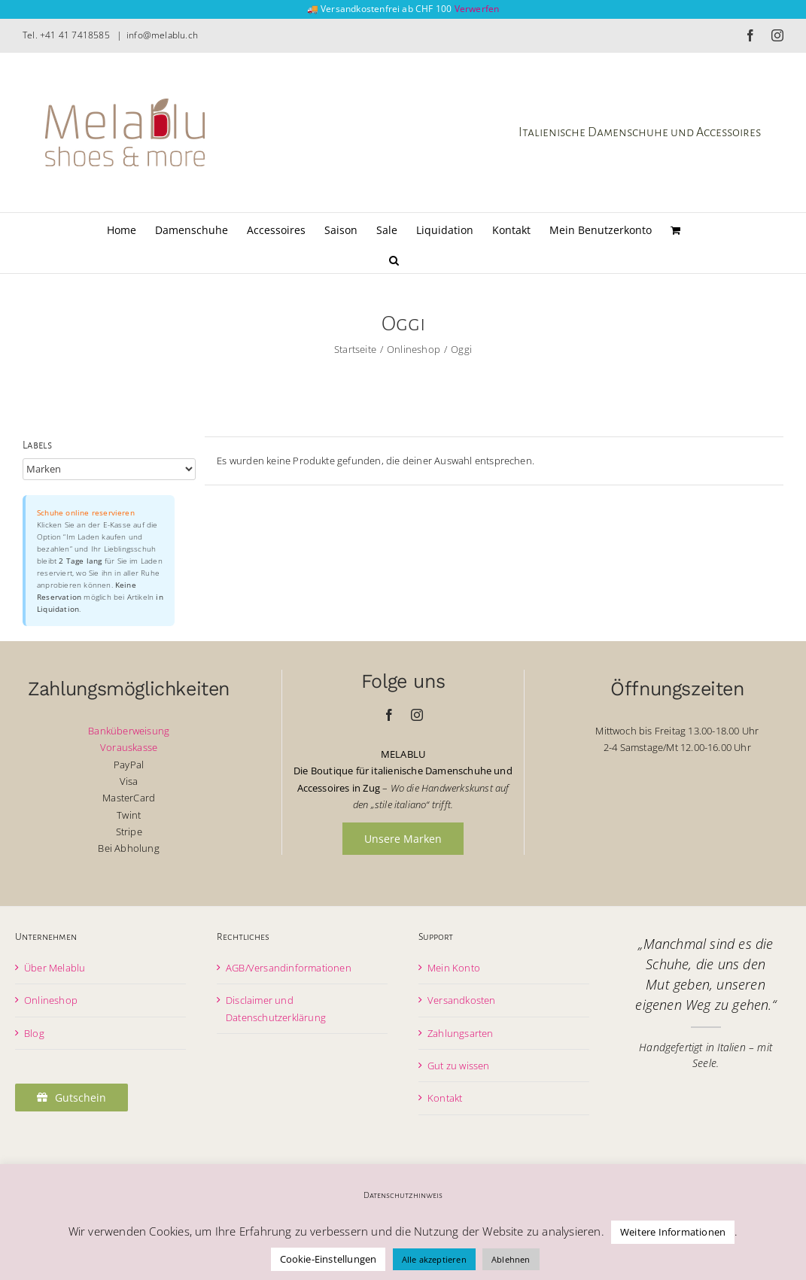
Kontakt (444, 1098)
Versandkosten (461, 1000)
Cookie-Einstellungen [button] (328, 1259)
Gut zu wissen (458, 1065)
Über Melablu (54, 967)
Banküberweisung (128, 730)
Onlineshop (51, 1000)
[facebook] (389, 715)
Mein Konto (453, 967)
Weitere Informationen (672, 1232)
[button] (394, 258)
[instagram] (417, 715)
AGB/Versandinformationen (288, 967)
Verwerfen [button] (477, 8)
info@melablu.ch (162, 35)
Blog (34, 1033)
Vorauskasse (128, 747)
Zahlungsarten (460, 1033)
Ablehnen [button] (511, 1259)
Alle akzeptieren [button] (434, 1259)
